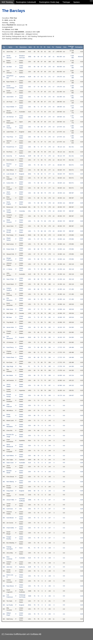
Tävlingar (66, 2)
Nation (30, 47)
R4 (44, 47)
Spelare (76, 2)
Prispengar (58, 47)
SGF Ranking (7, 2)
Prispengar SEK (71, 47)
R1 (34, 47)
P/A (17, 47)
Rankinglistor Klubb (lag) (49, 2)
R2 (38, 47)
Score (48, 47)
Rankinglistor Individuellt (26, 2)
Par (53, 47)
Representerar (23, 47)
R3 (41, 47)
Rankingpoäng (78, 47)
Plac (4, 47)
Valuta (64, 47)
